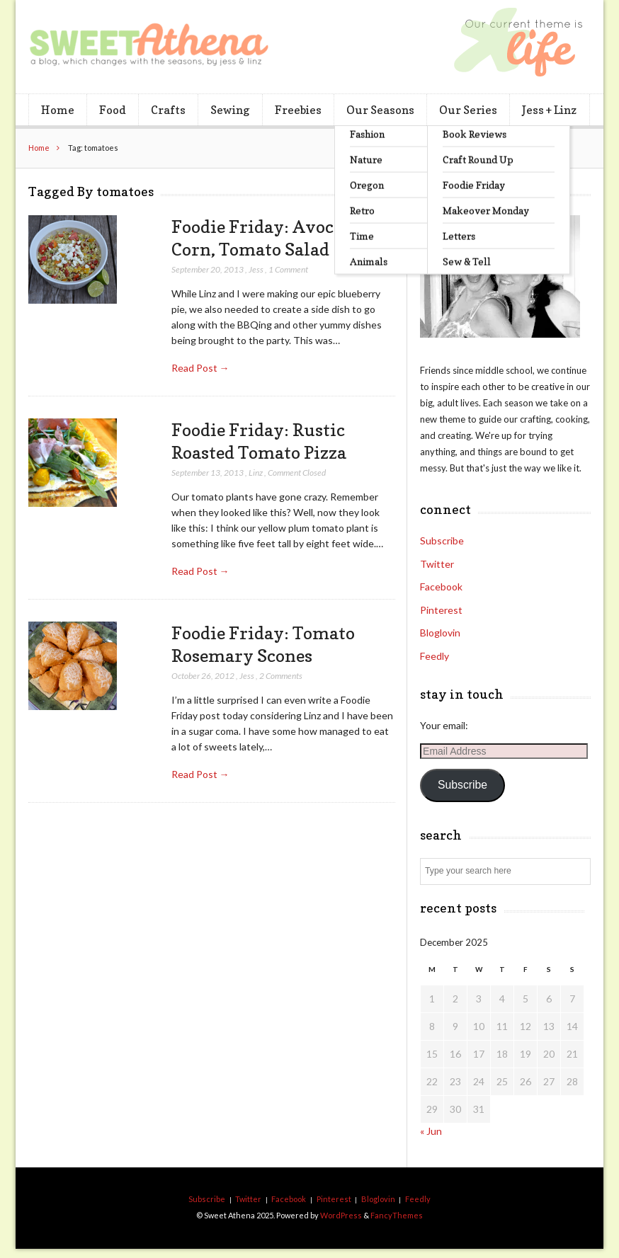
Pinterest (441, 610)
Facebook (441, 587)
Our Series (468, 110)
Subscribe (442, 540)
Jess (256, 269)
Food (112, 110)
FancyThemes (396, 1215)
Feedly (434, 656)
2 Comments (280, 675)
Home (57, 110)
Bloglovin (440, 633)
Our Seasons (380, 110)
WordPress (341, 1215)
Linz (256, 472)
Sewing (229, 110)
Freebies (298, 110)
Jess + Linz (549, 110)
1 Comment (288, 269)
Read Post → (200, 368)
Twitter (437, 564)
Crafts (168, 110)
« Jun (431, 1131)
